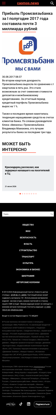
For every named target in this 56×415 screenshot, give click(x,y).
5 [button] (29, 193)
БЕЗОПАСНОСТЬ (28, 237)
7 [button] (33, 193)
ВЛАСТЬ (28, 244)
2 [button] (22, 193)
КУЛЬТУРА (28, 263)
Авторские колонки (28, 282)
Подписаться (43, 404)
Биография (28, 276)
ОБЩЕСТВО (28, 225)
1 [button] (20, 193)
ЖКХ (28, 231)
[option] (28, 173)
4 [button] (27, 193)
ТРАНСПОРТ (28, 257)
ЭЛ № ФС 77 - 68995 (19, 295)
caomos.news (28, 3)
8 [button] (36, 193)
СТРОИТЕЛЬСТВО (28, 250)
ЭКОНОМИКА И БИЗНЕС (28, 269)
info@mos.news (17, 310)
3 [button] (24, 193)
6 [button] (31, 193)
